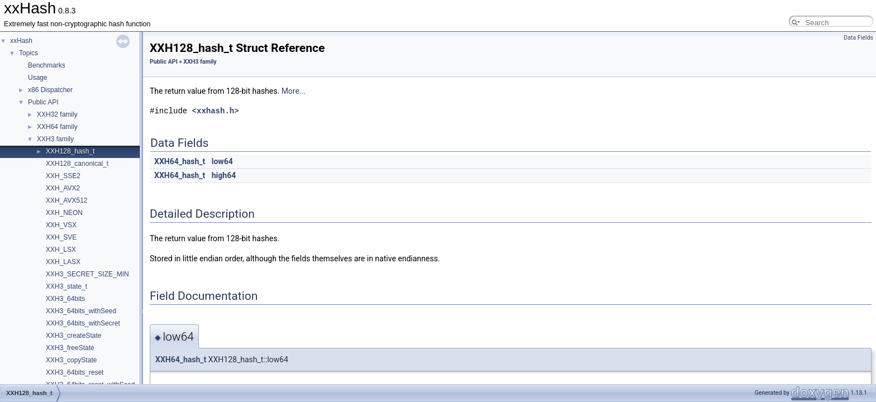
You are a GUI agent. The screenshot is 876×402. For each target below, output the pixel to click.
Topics (28, 53)
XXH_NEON (64, 213)
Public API (43, 102)
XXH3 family (55, 139)
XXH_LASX (63, 262)
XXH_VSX (61, 225)
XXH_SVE (61, 237)
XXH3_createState (73, 335)
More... (294, 91)
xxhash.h (215, 111)
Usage (37, 78)
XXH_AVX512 (67, 200)
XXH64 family (57, 127)
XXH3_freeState (70, 348)
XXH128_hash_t (70, 151)
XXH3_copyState (71, 360)
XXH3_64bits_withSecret (83, 323)
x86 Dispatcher (50, 90)
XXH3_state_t (66, 286)
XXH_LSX (61, 249)
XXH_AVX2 (63, 188)
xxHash (21, 41)
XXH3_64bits (65, 299)
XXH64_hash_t (179, 161)
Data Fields (858, 37)
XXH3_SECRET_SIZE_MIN (87, 274)
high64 (224, 175)
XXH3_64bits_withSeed (81, 311)
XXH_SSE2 (63, 176)
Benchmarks (46, 65)
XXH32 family (57, 114)
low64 (222, 161)
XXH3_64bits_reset (74, 372)
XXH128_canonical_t (77, 164)
